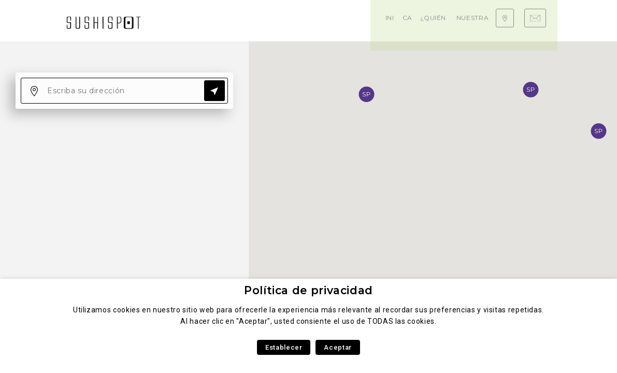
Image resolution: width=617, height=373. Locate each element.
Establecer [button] (283, 347)
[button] (530, 89)
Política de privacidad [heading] (308, 290)
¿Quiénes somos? (260, 20)
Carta (207, 20)
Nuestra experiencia (341, 20)
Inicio (177, 20)
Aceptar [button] (337, 347)
